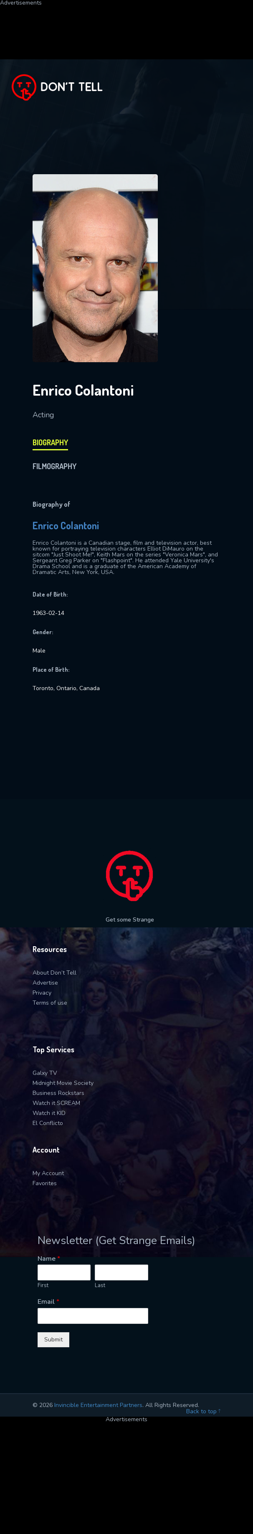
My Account (48, 1173)
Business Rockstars (58, 1093)
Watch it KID (49, 1113)
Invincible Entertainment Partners (98, 1405)
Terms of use (50, 1003)
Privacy (42, 993)
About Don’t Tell (54, 973)
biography (50, 442)
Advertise (45, 983)
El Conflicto (48, 1123)
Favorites (45, 1183)
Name (49, 1259)
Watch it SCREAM (56, 1103)
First (43, 1285)
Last (100, 1285)
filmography (54, 466)
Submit (53, 1340)
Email (48, 1302)
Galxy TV (45, 1073)
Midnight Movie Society (63, 1083)
